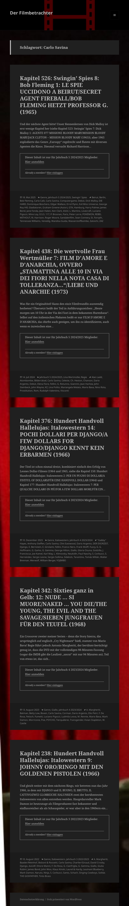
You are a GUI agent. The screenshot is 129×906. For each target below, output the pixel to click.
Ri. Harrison (37, 217)
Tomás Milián (92, 557)
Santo (66, 872)
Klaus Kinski (59, 869)
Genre (43, 197)
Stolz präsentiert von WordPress (64, 899)
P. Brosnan (56, 214)
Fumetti (39, 716)
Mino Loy (33, 214)
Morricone (34, 719)
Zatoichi (94, 221)
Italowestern (62, 540)
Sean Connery (82, 217)
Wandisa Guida (59, 221)
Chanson (88, 380)
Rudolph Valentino (49, 390)
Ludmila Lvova (68, 716)
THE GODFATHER (29, 876)
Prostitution (26, 390)
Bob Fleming (26, 200)
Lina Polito (54, 387)
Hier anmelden (34, 162)
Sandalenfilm (67, 217)
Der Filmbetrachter (31, 13)
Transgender (76, 719)
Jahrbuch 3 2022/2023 (77, 859)
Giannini (74, 383)
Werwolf (34, 560)
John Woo (46, 869)
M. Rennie (83, 716)
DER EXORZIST (100, 543)
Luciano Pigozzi (52, 716)
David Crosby (97, 862)
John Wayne (37, 387)
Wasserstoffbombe (78, 221)
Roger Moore (52, 217)
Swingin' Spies (79, 197)
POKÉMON (88, 214)
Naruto (39, 872)
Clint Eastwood (68, 543)
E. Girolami (48, 546)
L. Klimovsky (60, 553)
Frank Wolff (82, 546)
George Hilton (62, 550)
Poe (43, 719)
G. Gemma (47, 550)
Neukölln (72, 553)
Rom (36, 390)
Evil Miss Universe (88, 204)
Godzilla (97, 550)
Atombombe (26, 380)
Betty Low (34, 713)
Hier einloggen (55, 172)
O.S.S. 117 (44, 214)
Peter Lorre (75, 214)
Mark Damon (27, 872)
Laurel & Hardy (74, 869)
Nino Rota (100, 387)
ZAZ (101, 221)
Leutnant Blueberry (93, 869)
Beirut (95, 197)
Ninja (46, 872)
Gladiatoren (35, 207)
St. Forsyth (96, 217)
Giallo (74, 550)
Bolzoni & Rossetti (48, 862)
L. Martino (75, 210)
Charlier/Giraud (81, 862)
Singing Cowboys (88, 872)
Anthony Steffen (35, 543)
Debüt (81, 200)
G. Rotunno (63, 383)
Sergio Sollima (55, 557)
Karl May (48, 553)
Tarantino (79, 557)
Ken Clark (57, 210)
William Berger (47, 560)
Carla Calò (39, 200)
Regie (84, 377)
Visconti (64, 390)
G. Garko (36, 550)
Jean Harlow (86, 383)
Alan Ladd (97, 377)
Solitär (101, 872)
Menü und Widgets (114, 19)
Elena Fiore (43, 383)
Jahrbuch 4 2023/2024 (81, 540)
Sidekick (68, 557)
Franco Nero (68, 546)
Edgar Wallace (58, 204)
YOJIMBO (61, 560)
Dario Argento (84, 543)
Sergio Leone (40, 557)
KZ (46, 387)
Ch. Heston (76, 380)
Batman (24, 713)
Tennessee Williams (30, 221)
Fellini (53, 383)
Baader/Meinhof (28, 862)
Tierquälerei (62, 719)
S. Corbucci (98, 553)
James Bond (34, 869)
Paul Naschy (84, 553)
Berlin (102, 197)
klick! (65, 210)
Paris (65, 214)
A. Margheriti (93, 709)
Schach (74, 872)
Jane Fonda (32, 210)
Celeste (65, 380)
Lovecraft (86, 210)
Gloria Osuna (85, 550)
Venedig (46, 221)
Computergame (68, 200)
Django (24, 546)
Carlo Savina (52, 200)
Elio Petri (93, 713)
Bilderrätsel (40, 380)
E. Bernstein (35, 546)
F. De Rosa (57, 865)
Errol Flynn (72, 204)
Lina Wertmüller (71, 377)
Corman (66, 713)
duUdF (32, 865)
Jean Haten (45, 210)
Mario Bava (88, 387)
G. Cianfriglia (70, 865)
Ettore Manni (44, 865)
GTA (71, 207)
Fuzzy (92, 546)
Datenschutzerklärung (32, 899)
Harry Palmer (92, 207)
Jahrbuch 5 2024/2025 (59, 197)
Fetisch (30, 716)
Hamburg (79, 207)
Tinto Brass (45, 876)
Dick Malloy (92, 200)
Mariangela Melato (71, 387)
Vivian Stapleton (92, 719)
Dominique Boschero (38, 204)
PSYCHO (50, 719)
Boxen (44, 713)
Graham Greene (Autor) (55, 207)
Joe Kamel (37, 553)
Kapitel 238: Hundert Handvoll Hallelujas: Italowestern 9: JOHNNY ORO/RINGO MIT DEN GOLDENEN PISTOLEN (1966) (62, 763)
